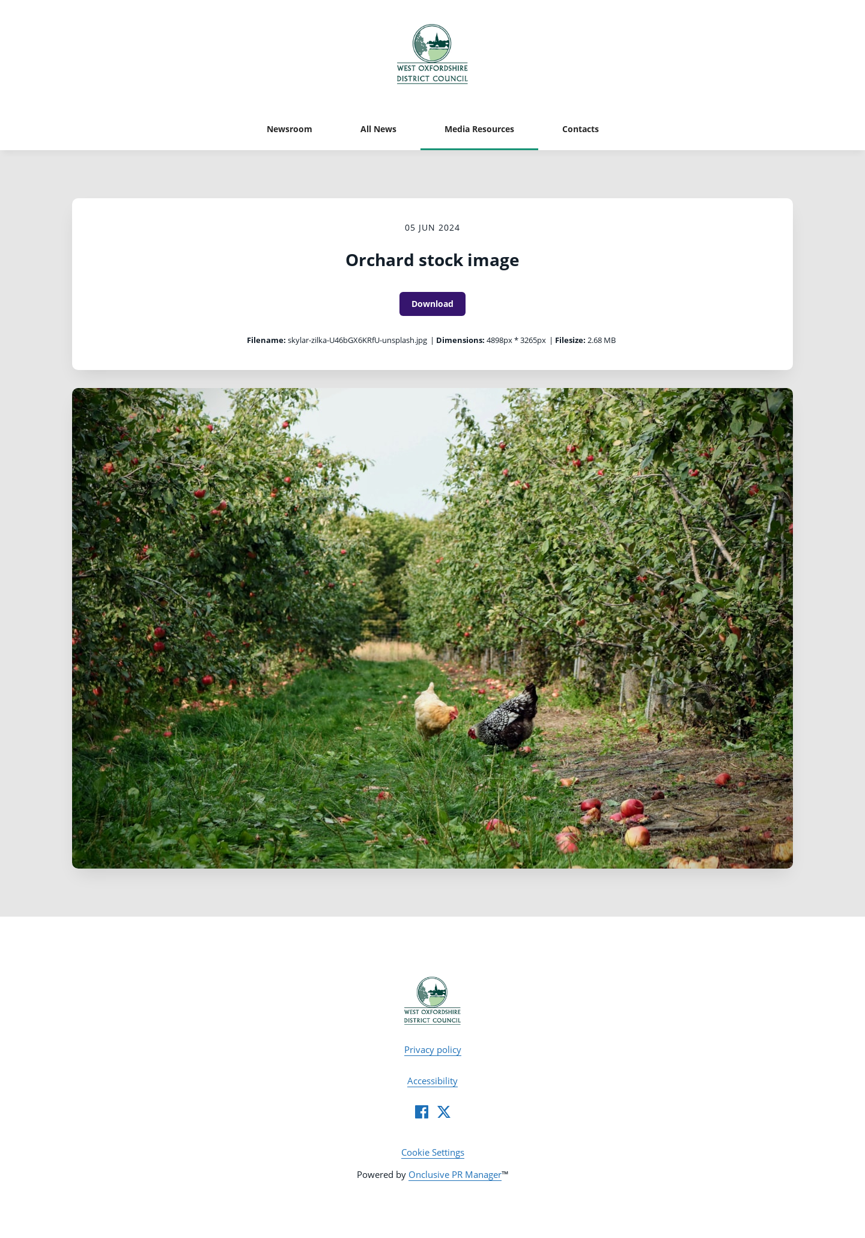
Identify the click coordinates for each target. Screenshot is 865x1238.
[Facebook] (421, 1111)
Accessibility (432, 1081)
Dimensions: (460, 340)
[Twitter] (444, 1111)
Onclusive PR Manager (455, 1174)
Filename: (266, 340)
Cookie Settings (432, 1152)
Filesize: (570, 340)
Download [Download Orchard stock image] (432, 303)
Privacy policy (432, 1049)
